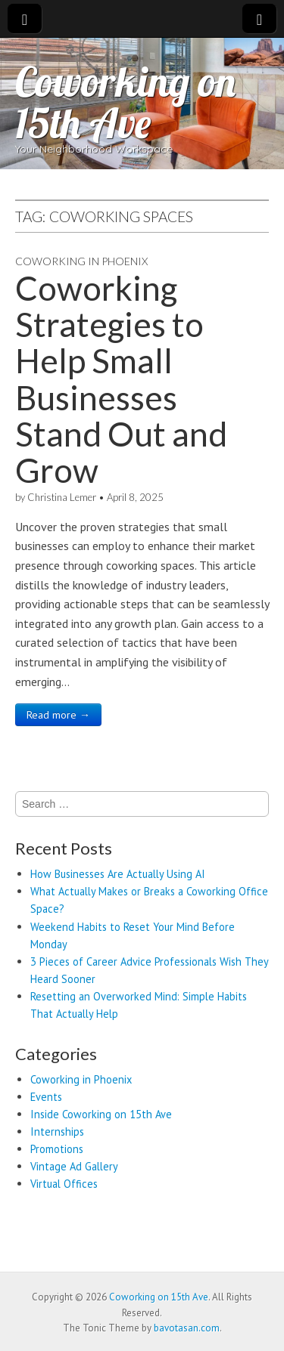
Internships (57, 1131)
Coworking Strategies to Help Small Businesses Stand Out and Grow (121, 379)
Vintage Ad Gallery (74, 1166)
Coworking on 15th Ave (125, 102)
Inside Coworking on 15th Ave (101, 1114)
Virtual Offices (64, 1183)
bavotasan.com (187, 1328)
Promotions (56, 1149)
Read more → (58, 715)
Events (46, 1097)
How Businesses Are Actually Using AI (117, 874)
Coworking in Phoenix (81, 261)
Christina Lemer (61, 497)
